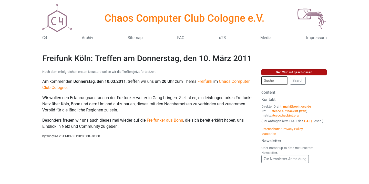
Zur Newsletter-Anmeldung (285, 159)
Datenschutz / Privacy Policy (282, 129)
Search (297, 80)
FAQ (180, 37)
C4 (44, 37)
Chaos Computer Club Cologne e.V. (184, 18)
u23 (222, 37)
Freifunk (205, 81)
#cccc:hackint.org (285, 115)
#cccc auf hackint (285, 111)
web (303, 111)
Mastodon (268, 134)
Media (266, 37)
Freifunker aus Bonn (165, 120)
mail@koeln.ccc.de (297, 106)
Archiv (87, 37)
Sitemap (135, 37)
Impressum (316, 37)
